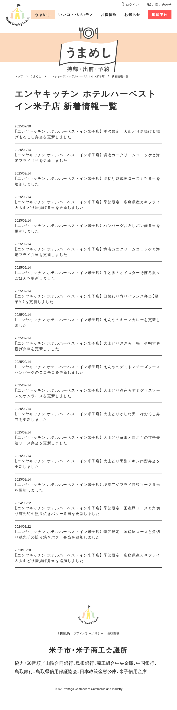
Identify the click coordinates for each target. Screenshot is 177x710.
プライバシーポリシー (88, 633)
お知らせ (132, 15)
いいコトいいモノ (75, 15)
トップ (19, 76)
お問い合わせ (161, 4)
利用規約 (64, 633)
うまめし (43, 15)
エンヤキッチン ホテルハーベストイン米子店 (77, 76)
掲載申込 (160, 15)
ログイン (132, 4)
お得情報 (109, 15)
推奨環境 (113, 633)
